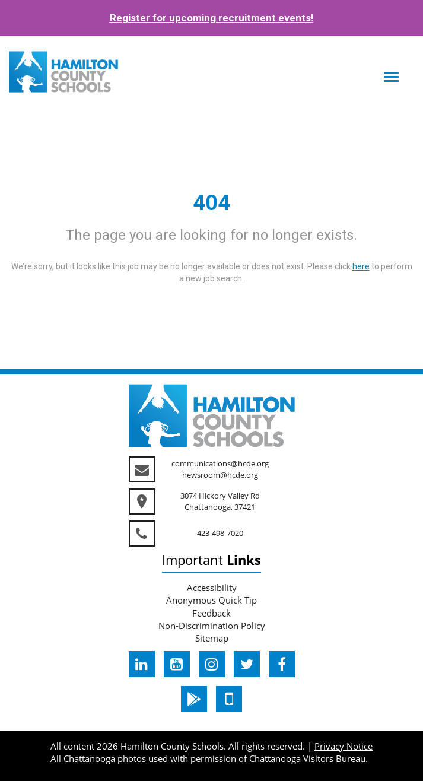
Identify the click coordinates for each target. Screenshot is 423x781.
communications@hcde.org (220, 463)
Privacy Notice (343, 746)
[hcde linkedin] (142, 664)
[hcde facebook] (282, 664)
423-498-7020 (220, 533)
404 (211, 203)
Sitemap (211, 638)
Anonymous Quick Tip (211, 600)
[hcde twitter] (247, 664)
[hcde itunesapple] (229, 699)
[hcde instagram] (212, 664)
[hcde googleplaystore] (194, 699)
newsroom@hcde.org (220, 474)
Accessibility (212, 587)
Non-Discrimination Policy (211, 625)
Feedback (211, 613)
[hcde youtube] (177, 664)
